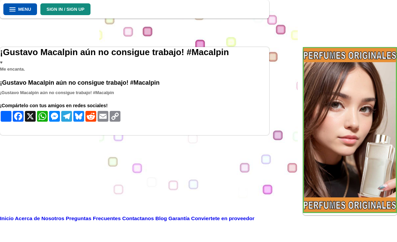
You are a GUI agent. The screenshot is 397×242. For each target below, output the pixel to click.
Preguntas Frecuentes (94, 218)
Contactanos (138, 218)
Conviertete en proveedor (222, 218)
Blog (162, 218)
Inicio (7, 218)
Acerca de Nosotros (40, 218)
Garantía (179, 218)
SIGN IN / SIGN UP (65, 9)
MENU (20, 9)
